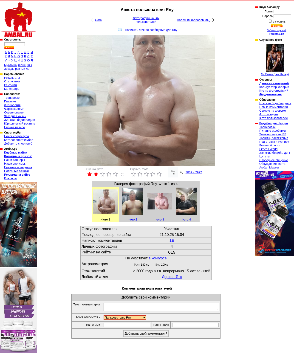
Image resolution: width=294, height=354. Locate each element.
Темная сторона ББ (272, 134)
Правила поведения (18, 167)
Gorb (98, 20)
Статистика (12, 81)
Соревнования (14, 112)
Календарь (11, 88)
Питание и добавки (272, 130)
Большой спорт (269, 145)
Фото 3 (159, 219)
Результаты (12, 77)
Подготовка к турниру (274, 141)
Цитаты (264, 156)
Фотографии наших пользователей (146, 19)
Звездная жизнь (15, 116)
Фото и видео (268, 114)
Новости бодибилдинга (275, 103)
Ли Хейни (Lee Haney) (275, 60)
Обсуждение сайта (272, 163)
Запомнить (279, 21)
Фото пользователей (273, 118)
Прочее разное (14, 127)
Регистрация (276, 33)
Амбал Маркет (269, 167)
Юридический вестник (19, 123)
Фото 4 (186, 219)
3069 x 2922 (194, 172)
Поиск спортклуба (16, 136)
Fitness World (268, 149)
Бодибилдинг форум (273, 123)
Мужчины (10, 65)
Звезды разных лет (17, 68)
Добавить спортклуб (18, 143)
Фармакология (14, 108)
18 (171, 240)
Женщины (25, 65)
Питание (10, 101)
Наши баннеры (14, 160)
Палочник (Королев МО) (193, 20)
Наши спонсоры (15, 163)
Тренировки (12, 97)
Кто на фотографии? (273, 90)
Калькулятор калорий (274, 87)
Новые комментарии (273, 107)
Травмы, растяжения (273, 138)
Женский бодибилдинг (19, 120)
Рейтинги (10, 85)
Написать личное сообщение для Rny (151, 30)
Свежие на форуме (272, 110)
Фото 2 (132, 219)
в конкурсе (158, 258)
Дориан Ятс (172, 277)
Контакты (10, 178)
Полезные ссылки (16, 171)
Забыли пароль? (276, 30)
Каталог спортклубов (18, 140)
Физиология (12, 105)
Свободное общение (273, 160)
